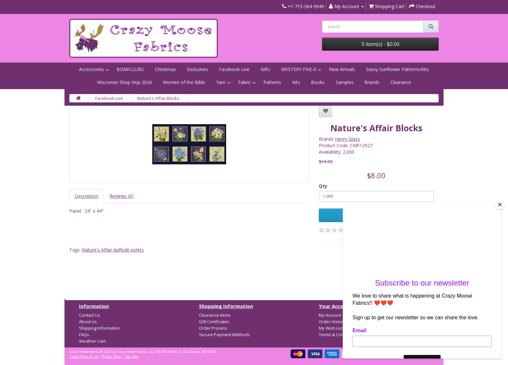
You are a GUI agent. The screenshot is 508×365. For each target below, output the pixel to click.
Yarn (220, 82)
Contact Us (89, 315)
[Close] (500, 204)
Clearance (400, 82)
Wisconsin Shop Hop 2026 (124, 82)
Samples (344, 82)
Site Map (131, 356)
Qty (323, 186)
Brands (371, 82)
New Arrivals (342, 69)
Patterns (272, 82)
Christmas (165, 69)
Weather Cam (92, 341)
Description (86, 196)
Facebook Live (234, 69)
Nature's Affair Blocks (158, 98)
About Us (88, 321)
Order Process (213, 328)
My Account (330, 315)
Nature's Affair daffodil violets (113, 250)
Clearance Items (215, 315)
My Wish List (331, 328)
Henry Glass (347, 139)
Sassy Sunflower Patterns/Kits (397, 69)
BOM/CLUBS (130, 69)
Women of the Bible (184, 82)
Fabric (244, 82)
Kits (296, 82)
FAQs (84, 334)
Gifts (265, 69)
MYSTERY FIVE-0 (298, 69)
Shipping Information (99, 328)
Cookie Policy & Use (83, 356)
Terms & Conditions (338, 334)
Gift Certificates (214, 321)
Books (318, 82)
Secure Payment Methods (224, 334)
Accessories (91, 69)
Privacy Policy (111, 356)
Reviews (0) (121, 196)
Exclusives (197, 69)
